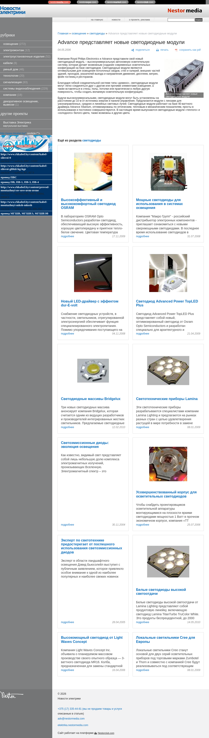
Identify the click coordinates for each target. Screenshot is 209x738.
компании (12, 94)
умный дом (13, 69)
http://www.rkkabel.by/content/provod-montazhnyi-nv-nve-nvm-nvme (25, 188)
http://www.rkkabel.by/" (13, 133)
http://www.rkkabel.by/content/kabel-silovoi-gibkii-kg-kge (24, 167)
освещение (14, 43)
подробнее (67, 236)
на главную (97, 19)
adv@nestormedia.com (71, 718)
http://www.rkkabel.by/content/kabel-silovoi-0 (24, 156)
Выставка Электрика (17, 124)
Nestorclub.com (106, 733)
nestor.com (59, 2)
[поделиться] (140, 50)
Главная (63, 33)
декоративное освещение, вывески (21, 103)
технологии (13, 75)
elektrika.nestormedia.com (73, 725)
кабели (10, 63)
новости (116, 19)
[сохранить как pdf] (188, 50)
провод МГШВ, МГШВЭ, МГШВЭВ (24, 213)
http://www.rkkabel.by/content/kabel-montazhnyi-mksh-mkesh (24, 203)
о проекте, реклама (139, 19)
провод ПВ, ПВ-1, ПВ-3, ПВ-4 (20, 182)
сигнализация (15, 82)
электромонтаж (16, 50)
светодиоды (97, 33)
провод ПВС (9, 177)
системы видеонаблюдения (25, 88)
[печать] (162, 50)
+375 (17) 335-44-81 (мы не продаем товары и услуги (90, 708)
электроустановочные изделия (27, 56)
